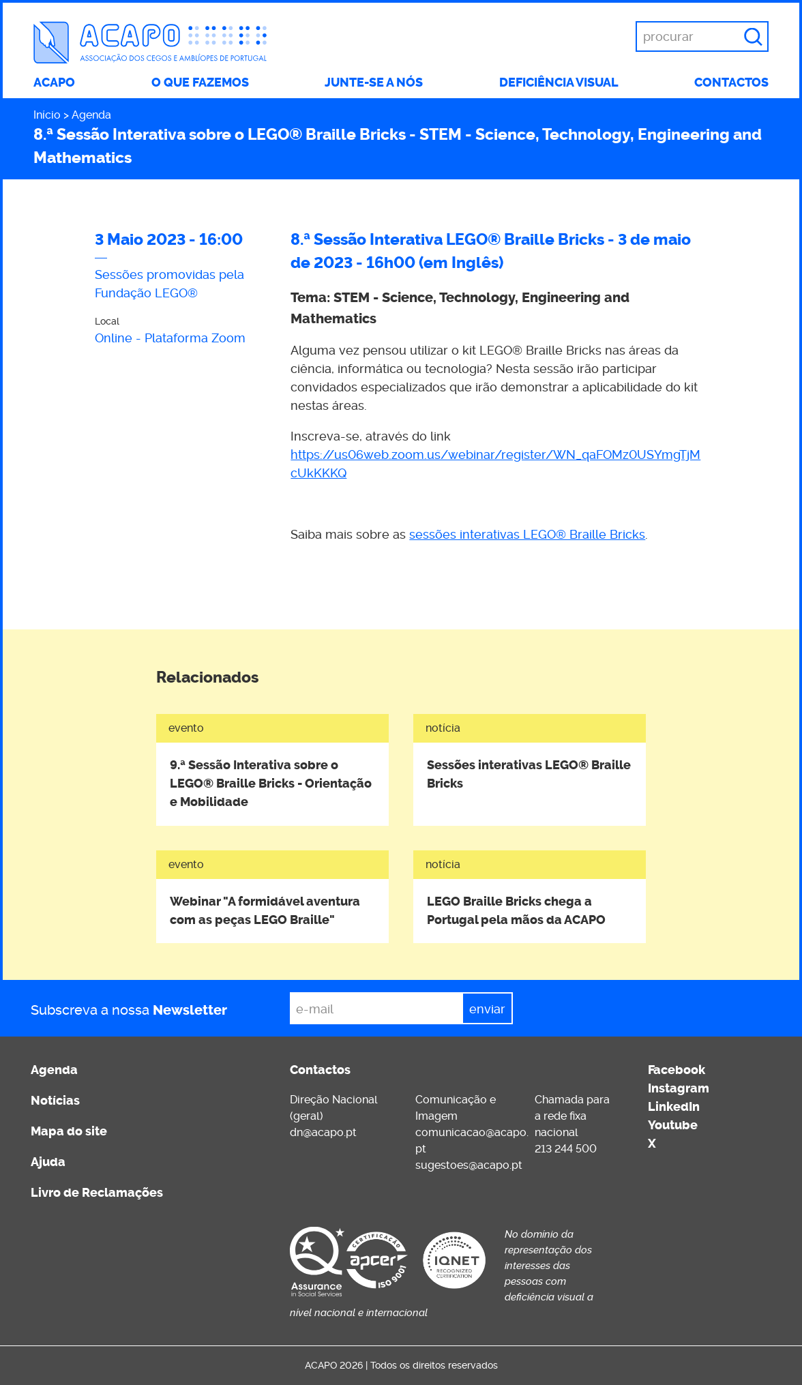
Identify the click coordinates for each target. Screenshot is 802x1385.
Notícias (55, 1100)
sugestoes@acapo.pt (468, 1165)
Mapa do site (69, 1131)
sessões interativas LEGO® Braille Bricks (527, 534)
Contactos (731, 82)
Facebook (676, 1069)
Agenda (91, 114)
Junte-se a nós (374, 82)
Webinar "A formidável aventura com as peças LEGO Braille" (265, 910)
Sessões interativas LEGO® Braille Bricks (529, 774)
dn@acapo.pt (323, 1132)
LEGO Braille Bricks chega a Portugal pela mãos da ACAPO (516, 910)
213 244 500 (566, 1148)
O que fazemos (200, 82)
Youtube (673, 1125)
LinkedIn (674, 1106)
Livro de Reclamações (97, 1192)
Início (47, 114)
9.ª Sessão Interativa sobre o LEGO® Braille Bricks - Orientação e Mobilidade (271, 783)
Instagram (678, 1088)
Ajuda (48, 1162)
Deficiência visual (559, 82)
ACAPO (54, 82)
